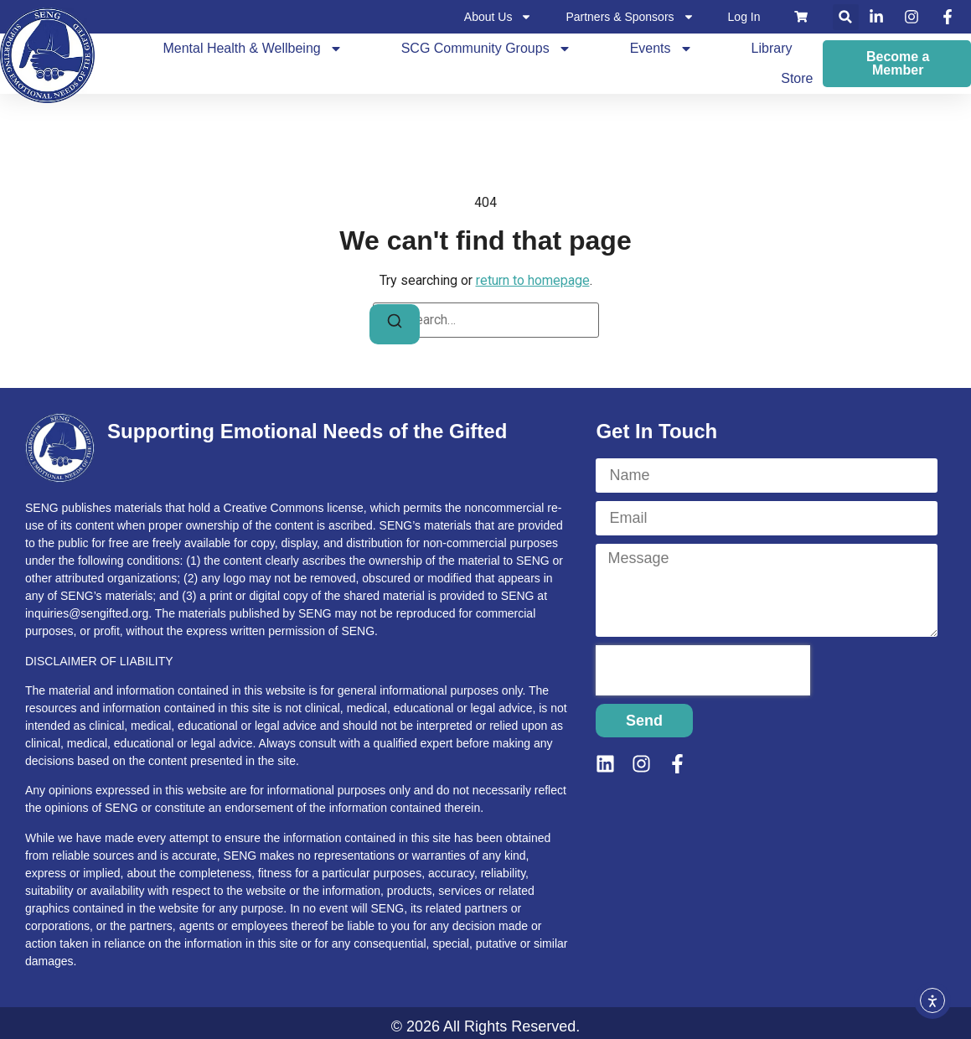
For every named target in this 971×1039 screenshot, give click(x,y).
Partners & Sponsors (630, 17)
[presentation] (703, 670)
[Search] (394, 324)
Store (797, 78)
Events (661, 49)
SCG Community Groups (486, 49)
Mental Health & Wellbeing (252, 49)
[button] (846, 17)
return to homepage (533, 280)
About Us (498, 17)
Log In (744, 16)
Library (772, 48)
